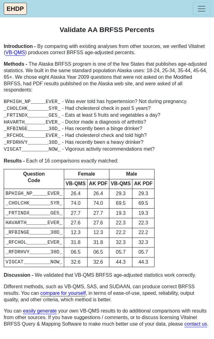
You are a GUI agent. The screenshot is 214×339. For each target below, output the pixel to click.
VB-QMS (15, 52)
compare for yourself (63, 293)
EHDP (15, 8)
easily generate (40, 310)
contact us (195, 324)
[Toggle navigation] (201, 8)
